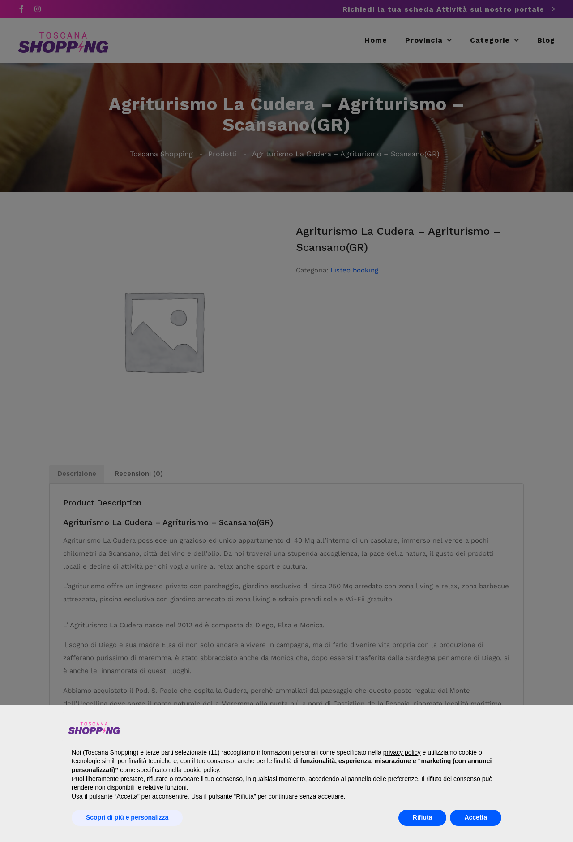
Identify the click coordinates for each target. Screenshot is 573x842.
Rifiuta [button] (422, 817)
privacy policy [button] (402, 752)
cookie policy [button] (201, 769)
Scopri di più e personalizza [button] (127, 817)
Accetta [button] (475, 817)
